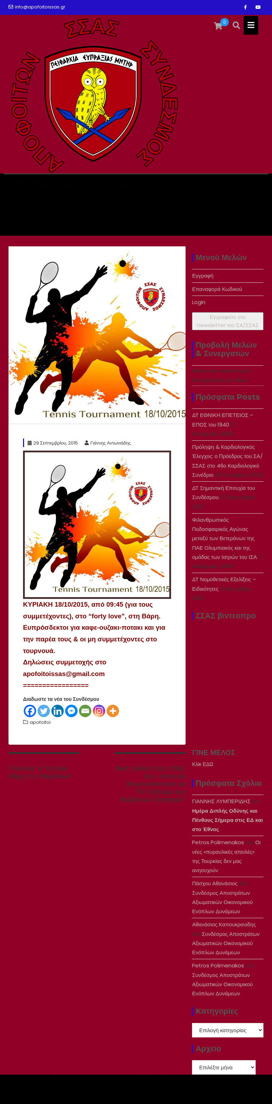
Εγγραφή (202, 275)
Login (198, 302)
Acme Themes (242, 1092)
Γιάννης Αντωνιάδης (108, 443)
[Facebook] (30, 711)
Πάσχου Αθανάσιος (214, 883)
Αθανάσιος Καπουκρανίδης (224, 924)
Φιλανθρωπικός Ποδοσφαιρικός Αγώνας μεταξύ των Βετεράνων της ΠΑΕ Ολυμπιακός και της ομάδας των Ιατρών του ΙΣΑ (224, 538)
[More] (113, 711)
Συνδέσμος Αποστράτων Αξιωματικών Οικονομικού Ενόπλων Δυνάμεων (222, 902)
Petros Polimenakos (218, 842)
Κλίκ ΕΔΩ (202, 764)
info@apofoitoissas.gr (37, 7)
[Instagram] (99, 711)
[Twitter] (44, 711)
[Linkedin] (57, 711)
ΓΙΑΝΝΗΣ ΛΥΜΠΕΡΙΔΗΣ (221, 801)
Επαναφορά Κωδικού (217, 289)
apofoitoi (40, 722)
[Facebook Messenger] (71, 711)
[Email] (85, 711)
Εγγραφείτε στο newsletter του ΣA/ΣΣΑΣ (228, 321)
